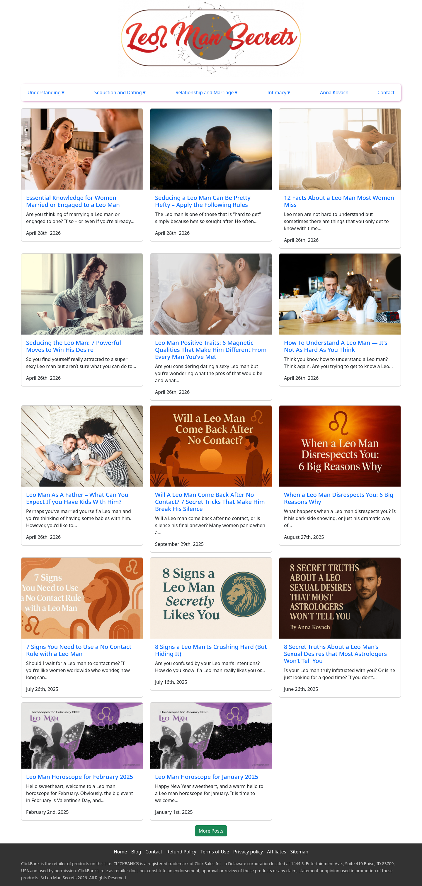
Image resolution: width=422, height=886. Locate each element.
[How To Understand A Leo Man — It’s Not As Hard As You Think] (340, 293)
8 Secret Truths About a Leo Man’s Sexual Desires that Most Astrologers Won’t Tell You (335, 654)
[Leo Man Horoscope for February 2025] (82, 735)
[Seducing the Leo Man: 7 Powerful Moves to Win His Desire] (82, 293)
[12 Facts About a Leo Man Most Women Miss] (340, 148)
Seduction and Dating (118, 92)
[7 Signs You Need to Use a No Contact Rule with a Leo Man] (82, 598)
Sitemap (299, 851)
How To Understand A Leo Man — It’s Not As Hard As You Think (335, 346)
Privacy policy (248, 851)
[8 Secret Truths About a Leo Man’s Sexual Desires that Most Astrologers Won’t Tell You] (340, 598)
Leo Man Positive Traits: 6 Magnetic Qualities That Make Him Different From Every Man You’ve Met (211, 350)
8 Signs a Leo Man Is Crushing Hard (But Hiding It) (211, 650)
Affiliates (276, 851)
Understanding (44, 92)
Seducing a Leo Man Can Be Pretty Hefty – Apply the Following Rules (203, 201)
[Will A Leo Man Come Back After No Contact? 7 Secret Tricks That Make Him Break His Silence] (211, 445)
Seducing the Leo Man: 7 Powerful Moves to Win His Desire (73, 346)
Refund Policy (181, 851)
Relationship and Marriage (205, 92)
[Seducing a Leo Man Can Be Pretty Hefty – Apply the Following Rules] (211, 148)
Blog (136, 851)
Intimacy (276, 92)
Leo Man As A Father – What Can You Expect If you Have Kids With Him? (77, 498)
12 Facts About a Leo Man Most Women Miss (339, 201)
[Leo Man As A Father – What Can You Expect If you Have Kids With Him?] (82, 445)
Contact (385, 92)
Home (120, 851)
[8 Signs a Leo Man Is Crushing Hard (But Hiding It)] (211, 598)
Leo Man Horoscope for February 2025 (79, 777)
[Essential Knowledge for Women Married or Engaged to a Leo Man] (82, 148)
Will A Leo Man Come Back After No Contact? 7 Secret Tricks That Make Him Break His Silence (210, 502)
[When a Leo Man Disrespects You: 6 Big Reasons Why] (340, 445)
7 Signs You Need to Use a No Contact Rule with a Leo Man (78, 650)
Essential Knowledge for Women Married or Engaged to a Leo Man (73, 201)
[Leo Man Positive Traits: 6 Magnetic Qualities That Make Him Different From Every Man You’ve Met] (211, 293)
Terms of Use (214, 851)
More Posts (211, 831)
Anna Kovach (334, 92)
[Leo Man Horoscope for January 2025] (211, 735)
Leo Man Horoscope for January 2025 (206, 777)
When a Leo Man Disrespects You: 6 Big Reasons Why (338, 498)
